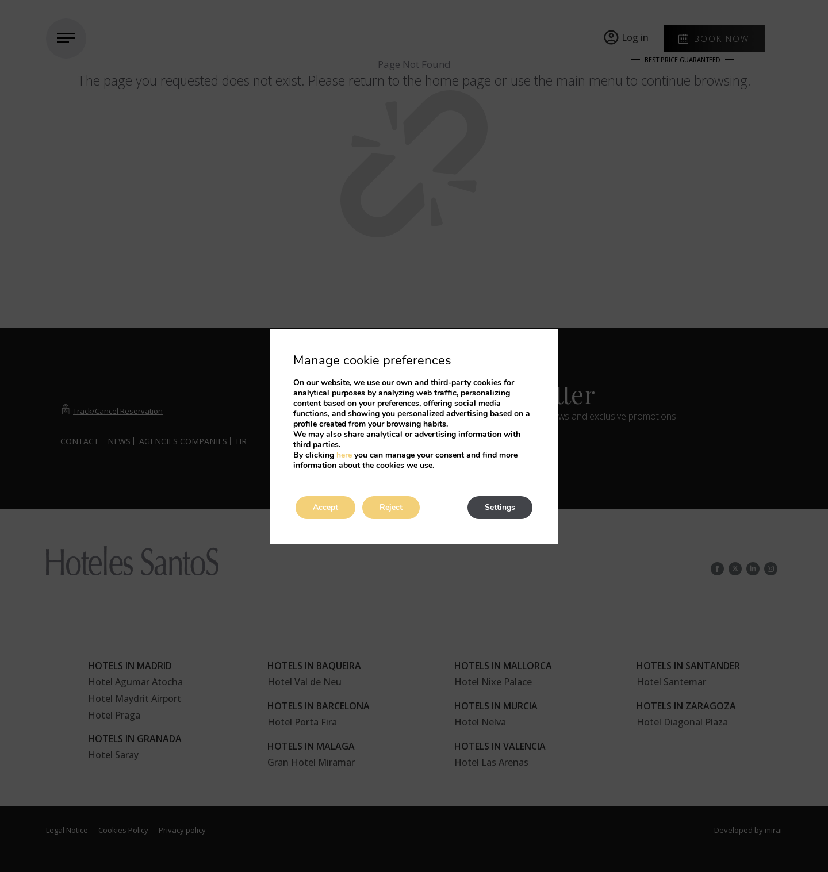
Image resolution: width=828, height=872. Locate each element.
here (344, 455)
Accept (325, 507)
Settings (500, 507)
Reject (390, 507)
